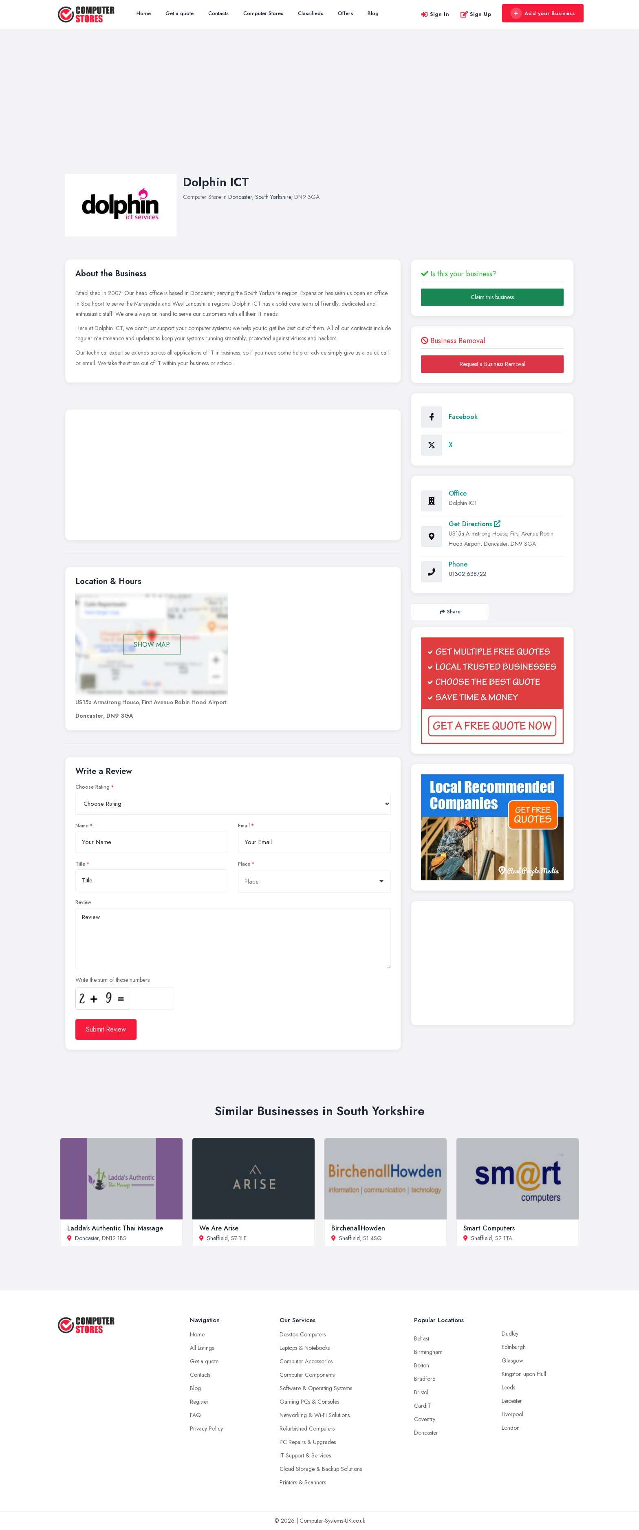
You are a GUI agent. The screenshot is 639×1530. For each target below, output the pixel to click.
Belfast (421, 1338)
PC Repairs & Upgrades (308, 1442)
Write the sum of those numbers (112, 980)
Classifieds (310, 13)
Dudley (510, 1333)
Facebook (463, 416)
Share (450, 611)
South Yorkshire (273, 197)
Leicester (512, 1401)
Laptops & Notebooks (305, 1348)
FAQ (195, 1415)
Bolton (421, 1365)
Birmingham (428, 1352)
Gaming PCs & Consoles (309, 1402)
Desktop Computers (303, 1334)
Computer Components (307, 1375)
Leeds (508, 1387)
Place (244, 864)
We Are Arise (218, 1228)
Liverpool (512, 1414)
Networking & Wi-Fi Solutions (315, 1415)
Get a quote (179, 13)
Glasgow (512, 1360)
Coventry (424, 1419)
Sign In (435, 14)
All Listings (202, 1348)
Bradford (425, 1379)
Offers (345, 13)
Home (144, 13)
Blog (373, 13)
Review (83, 902)
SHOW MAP (152, 644)
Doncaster (240, 197)
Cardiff (422, 1406)
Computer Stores (263, 13)
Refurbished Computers (307, 1428)
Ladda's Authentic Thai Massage (115, 1228)
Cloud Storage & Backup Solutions (321, 1469)
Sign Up (476, 14)
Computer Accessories (306, 1361)
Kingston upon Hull (524, 1374)
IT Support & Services (305, 1455)
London (511, 1428)
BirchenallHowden (358, 1228)
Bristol (421, 1392)
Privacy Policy (206, 1428)
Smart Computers (489, 1228)
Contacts (218, 13)
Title (80, 864)
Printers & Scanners (303, 1482)
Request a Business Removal (492, 364)
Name (81, 825)
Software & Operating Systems (316, 1388)
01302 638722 (467, 574)
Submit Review (106, 1029)
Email (244, 825)
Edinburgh (514, 1347)
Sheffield (217, 1238)
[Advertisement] (319, 110)
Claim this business (492, 297)
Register (199, 1402)
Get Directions (474, 524)
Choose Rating (92, 787)
